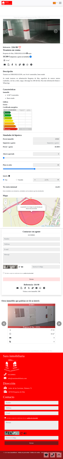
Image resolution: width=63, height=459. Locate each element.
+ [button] (5, 200)
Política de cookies (35, 452)
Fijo (6, 180)
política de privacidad (28, 273)
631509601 (31, 235)
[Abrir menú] (60, 3)
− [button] (5, 203)
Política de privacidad (24, 452)
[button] (3, 323)
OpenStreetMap (50, 226)
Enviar (31, 279)
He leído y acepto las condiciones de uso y (19, 273)
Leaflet (42, 226)
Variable (20, 180)
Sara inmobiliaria (12, 452)
